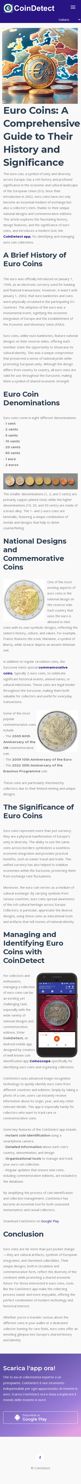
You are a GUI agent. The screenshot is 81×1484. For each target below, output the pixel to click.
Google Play (50, 1221)
